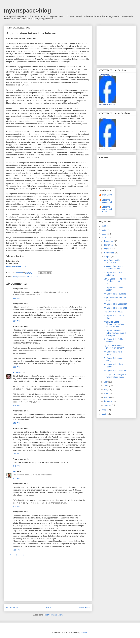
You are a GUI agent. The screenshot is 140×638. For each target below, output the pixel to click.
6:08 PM (16, 367)
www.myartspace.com (16, 266)
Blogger (84, 632)
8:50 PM (16, 423)
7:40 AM (16, 453)
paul (15, 471)
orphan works (32, 276)
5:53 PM (16, 550)
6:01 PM (16, 321)
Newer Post (12, 607)
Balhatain (17, 372)
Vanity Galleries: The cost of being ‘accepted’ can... (115, 281)
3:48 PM (16, 466)
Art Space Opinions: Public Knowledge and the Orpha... (115, 333)
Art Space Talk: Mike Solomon (113, 273)
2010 (104, 230)
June (106, 386)
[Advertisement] (48, 581)
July (106, 382)
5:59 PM (16, 506)
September (109, 253)
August (107, 256)
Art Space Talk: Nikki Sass (115, 308)
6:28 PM (16, 405)
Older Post (84, 607)
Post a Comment (17, 555)
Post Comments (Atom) (53, 615)
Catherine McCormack (107, 201)
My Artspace (103, 118)
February (108, 401)
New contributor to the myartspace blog (113, 267)
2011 (104, 226)
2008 (104, 238)
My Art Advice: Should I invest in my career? (114, 346)
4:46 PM (16, 298)
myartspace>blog (27, 10)
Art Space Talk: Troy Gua (115, 371)
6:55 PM (16, 478)
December (109, 241)
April (106, 393)
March (107, 397)
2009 (104, 234)
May (106, 389)
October (108, 249)
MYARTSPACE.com (106, 75)
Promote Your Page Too (107, 104)
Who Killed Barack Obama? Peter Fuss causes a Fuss (114, 324)
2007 (104, 410)
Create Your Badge (105, 149)
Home (49, 607)
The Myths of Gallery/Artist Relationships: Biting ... (115, 375)
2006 (104, 414)
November (109, 245)
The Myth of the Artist (113, 312)
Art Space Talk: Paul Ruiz (115, 294)
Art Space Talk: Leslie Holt (115, 304)
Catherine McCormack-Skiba (107, 209)
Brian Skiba (107, 195)
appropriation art (19, 276)
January (108, 405)
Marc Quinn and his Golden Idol (112, 261)
